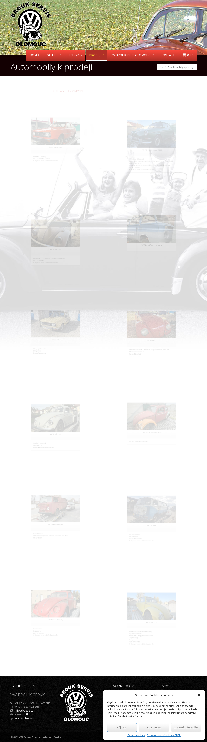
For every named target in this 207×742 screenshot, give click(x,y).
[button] (199, 695)
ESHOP (76, 55)
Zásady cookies (136, 735)
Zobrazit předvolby (186, 727)
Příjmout (122, 727)
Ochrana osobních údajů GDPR (164, 735)
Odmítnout (154, 727)
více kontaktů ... (24, 718)
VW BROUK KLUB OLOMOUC (132, 55)
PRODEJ (96, 55)
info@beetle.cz (24, 710)
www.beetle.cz (24, 714)
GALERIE (54, 55)
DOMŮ (34, 55)
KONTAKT (168, 55)
